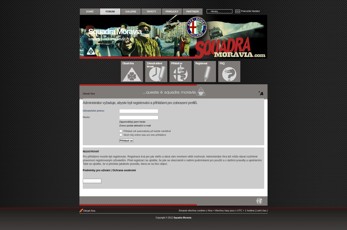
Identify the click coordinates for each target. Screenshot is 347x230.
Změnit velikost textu (261, 93)
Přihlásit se (180, 63)
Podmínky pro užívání (96, 170)
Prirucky (172, 11)
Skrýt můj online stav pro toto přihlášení (142, 135)
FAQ (229, 63)
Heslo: (86, 117)
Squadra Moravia (182, 217)
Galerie (130, 11)
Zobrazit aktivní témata (156, 64)
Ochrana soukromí (124, 170)
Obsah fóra (132, 63)
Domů (90, 11)
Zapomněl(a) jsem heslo (132, 121)
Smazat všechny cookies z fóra (195, 210)
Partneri (192, 11)
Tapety (151, 11)
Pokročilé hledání (250, 11)
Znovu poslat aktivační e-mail (135, 125)
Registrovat (205, 63)
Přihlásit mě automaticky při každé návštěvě (145, 131)
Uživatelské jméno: (94, 110)
